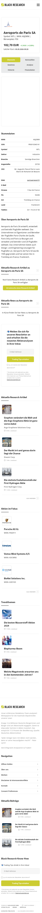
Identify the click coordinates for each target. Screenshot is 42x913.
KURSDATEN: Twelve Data (8, 911)
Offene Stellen (5, 907)
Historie (11, 70)
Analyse (30, 65)
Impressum (23, 907)
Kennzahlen (30, 60)
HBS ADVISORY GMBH (13, 905)
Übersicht (11, 60)
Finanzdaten (30, 70)
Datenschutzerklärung (13, 380)
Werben (15, 907)
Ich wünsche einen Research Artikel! (20, 288)
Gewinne (11, 65)
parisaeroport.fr (33, 180)
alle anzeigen (30, 498)
